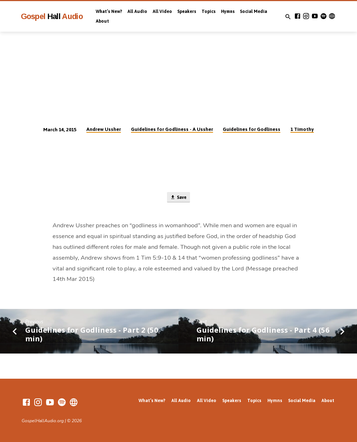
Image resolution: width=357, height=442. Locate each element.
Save (178, 198)
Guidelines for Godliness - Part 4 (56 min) (263, 335)
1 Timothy (302, 129)
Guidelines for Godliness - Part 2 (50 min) (91, 335)
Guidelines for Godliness (251, 129)
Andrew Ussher (103, 129)
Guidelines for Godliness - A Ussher (172, 129)
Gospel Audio (52, 16)
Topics (209, 11)
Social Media (253, 11)
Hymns (228, 11)
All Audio (137, 11)
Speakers (186, 11)
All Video (162, 11)
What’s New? (109, 11)
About (102, 21)
